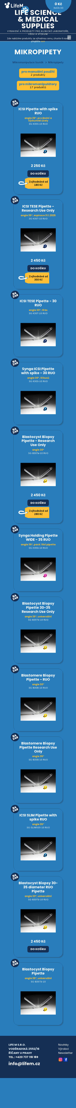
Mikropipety (56, 62)
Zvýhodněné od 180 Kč (38, 183)
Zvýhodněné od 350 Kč (38, 278)
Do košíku (38, 173)
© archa (14, 1072)
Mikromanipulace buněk (28, 62)
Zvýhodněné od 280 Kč (38, 512)
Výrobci (63, 1049)
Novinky (63, 1045)
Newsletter (65, 1053)
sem (43, 41)
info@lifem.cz (24, 1064)
